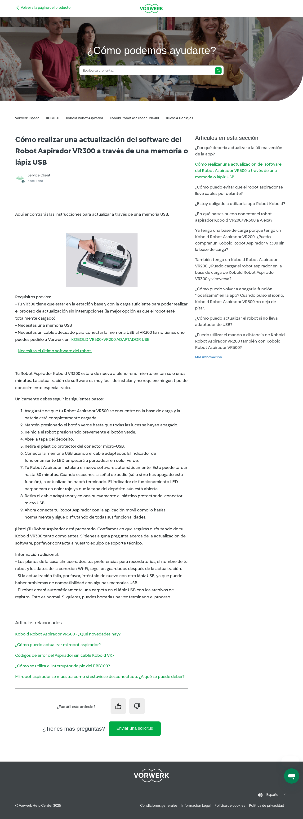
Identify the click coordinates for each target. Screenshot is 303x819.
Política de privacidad (266, 805)
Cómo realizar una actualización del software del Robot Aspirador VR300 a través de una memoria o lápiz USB (238, 171)
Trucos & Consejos (179, 118)
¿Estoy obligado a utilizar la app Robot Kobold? (240, 203)
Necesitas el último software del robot (55, 350)
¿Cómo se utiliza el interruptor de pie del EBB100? (62, 666)
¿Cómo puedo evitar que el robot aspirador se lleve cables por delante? (239, 190)
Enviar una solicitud (134, 728)
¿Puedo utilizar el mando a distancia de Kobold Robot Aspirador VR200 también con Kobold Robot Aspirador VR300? (240, 341)
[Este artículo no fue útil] (137, 706)
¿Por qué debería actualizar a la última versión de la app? (238, 151)
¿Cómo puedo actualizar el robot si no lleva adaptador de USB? (236, 321)
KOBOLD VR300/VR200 (110, 339)
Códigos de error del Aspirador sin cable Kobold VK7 (65, 655)
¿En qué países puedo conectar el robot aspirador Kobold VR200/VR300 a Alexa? (233, 217)
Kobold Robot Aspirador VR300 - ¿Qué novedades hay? (67, 634)
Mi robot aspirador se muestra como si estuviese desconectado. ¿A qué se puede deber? (99, 676)
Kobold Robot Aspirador (84, 118)
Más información (208, 357)
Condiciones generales (159, 805)
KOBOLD (52, 118)
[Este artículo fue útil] (118, 706)
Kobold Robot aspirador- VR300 (134, 118)
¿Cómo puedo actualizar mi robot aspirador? (58, 644)
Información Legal (196, 805)
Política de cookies (229, 805)
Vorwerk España (27, 118)
